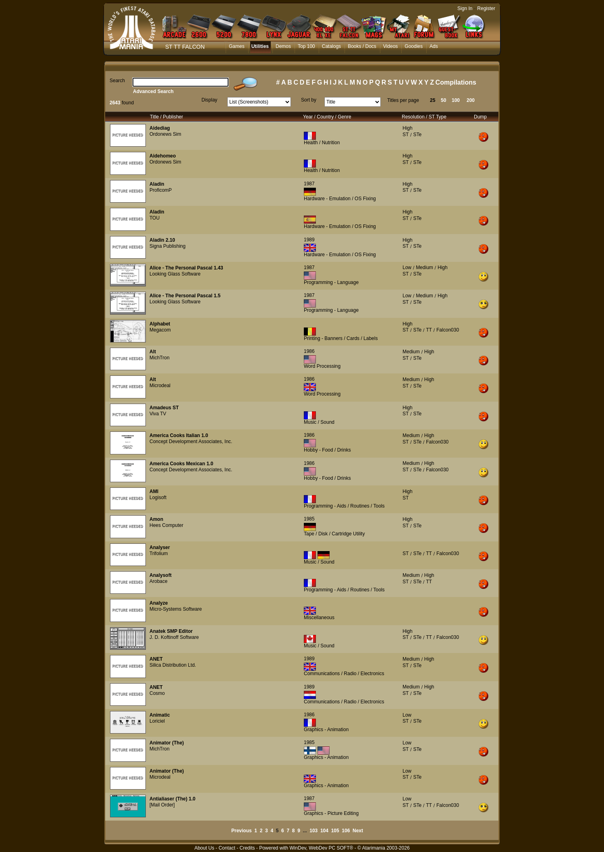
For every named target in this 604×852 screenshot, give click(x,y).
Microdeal (159, 385)
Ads (434, 46)
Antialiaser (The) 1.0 (172, 799)
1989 (309, 240)
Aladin (156, 184)
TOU (154, 218)
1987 (309, 184)
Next (358, 830)
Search (117, 80)
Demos (283, 46)
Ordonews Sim (165, 134)
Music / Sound (319, 422)
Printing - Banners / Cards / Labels (341, 338)
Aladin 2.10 (162, 240)
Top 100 (306, 46)
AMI (153, 491)
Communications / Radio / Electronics (344, 673)
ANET (156, 659)
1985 (309, 519)
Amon (156, 519)
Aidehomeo (162, 156)
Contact (226, 848)
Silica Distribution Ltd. (172, 665)
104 (324, 830)
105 (335, 830)
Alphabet (159, 324)
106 (346, 830)
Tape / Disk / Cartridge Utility (334, 534)
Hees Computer (166, 525)
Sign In (464, 8)
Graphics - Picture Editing (331, 813)
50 (443, 100)
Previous (241, 830)
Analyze (158, 603)
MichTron (159, 358)
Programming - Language (331, 282)
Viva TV (157, 414)
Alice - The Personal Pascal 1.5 (184, 296)
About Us (204, 848)
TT (429, 330)
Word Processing (322, 366)
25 (432, 100)
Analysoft (160, 575)
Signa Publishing (167, 246)
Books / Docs (362, 46)
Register (486, 8)
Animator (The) (166, 743)
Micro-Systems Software (175, 609)
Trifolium (158, 553)
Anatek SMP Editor (171, 631)
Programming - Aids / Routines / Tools (344, 506)
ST (406, 134)
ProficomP (160, 190)
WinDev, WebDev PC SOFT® (321, 848)
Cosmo (157, 693)
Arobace (158, 581)
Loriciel (157, 721)
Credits (247, 848)
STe (417, 134)
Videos (390, 46)
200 (471, 100)
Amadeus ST (164, 407)
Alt (152, 351)
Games (237, 46)
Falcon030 (447, 330)
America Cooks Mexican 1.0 (181, 463)
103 (313, 830)
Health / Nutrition (322, 142)
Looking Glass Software (175, 274)
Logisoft (157, 497)
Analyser (159, 547)
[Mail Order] (162, 805)
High (408, 128)
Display (209, 100)
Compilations (456, 82)
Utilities (260, 46)
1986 (309, 351)
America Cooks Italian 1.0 (178, 435)
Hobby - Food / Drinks (327, 450)
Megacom (160, 330)
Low (407, 267)
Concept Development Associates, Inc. (190, 441)
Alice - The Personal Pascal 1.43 (186, 268)
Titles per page (403, 100)
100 (456, 100)
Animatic (159, 715)
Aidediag (159, 128)
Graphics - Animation (326, 729)
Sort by (308, 100)
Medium (424, 267)
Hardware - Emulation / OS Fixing (340, 198)
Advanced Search (153, 91)
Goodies (414, 46)
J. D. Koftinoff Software (174, 637)
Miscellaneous (319, 617)
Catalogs (331, 46)
